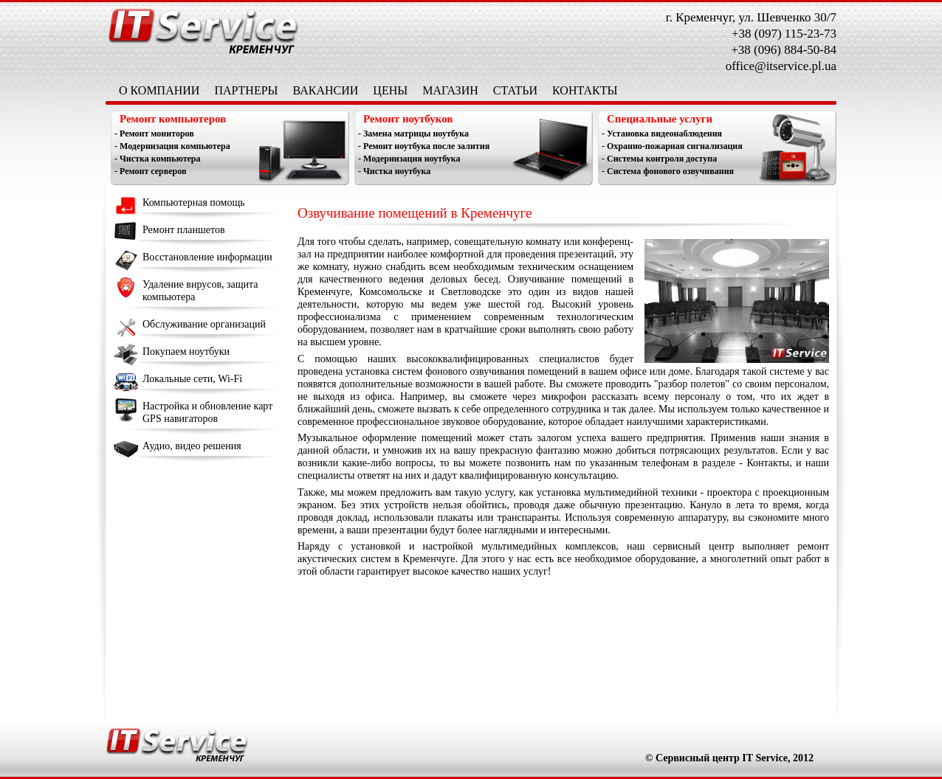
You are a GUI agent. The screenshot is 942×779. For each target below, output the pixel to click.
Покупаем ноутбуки (186, 351)
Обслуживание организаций (204, 324)
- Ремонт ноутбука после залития (423, 146)
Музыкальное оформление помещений (385, 437)
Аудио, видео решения (191, 445)
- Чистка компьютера (157, 158)
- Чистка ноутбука (394, 171)
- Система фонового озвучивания (668, 171)
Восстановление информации (207, 257)
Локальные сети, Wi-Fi (192, 378)
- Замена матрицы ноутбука (413, 133)
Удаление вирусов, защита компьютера (200, 290)
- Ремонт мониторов (154, 133)
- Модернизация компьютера (172, 146)
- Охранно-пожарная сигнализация (672, 146)
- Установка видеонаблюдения (662, 133)
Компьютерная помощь (193, 202)
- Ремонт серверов (150, 171)
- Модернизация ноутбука (409, 158)
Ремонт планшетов (183, 229)
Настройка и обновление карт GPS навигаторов (207, 412)
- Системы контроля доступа (659, 158)
